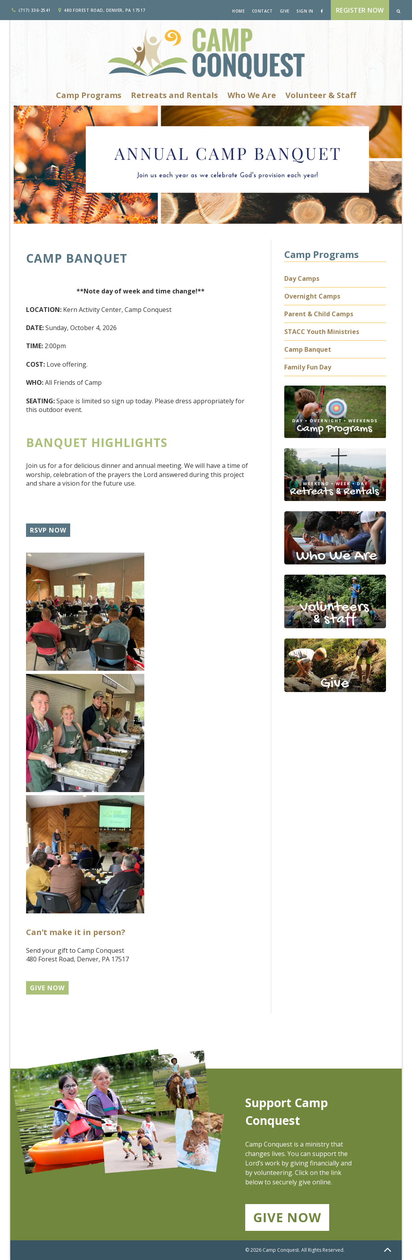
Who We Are (251, 95)
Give (284, 11)
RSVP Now (48, 530)
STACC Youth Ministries (321, 331)
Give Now (287, 1217)
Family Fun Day (307, 367)
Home (238, 11)
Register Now (360, 10)
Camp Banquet (307, 349)
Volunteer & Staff (320, 95)
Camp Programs (88, 95)
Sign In (304, 11)
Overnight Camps (312, 296)
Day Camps (301, 278)
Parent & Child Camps (318, 314)
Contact (262, 11)
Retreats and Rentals (174, 95)
